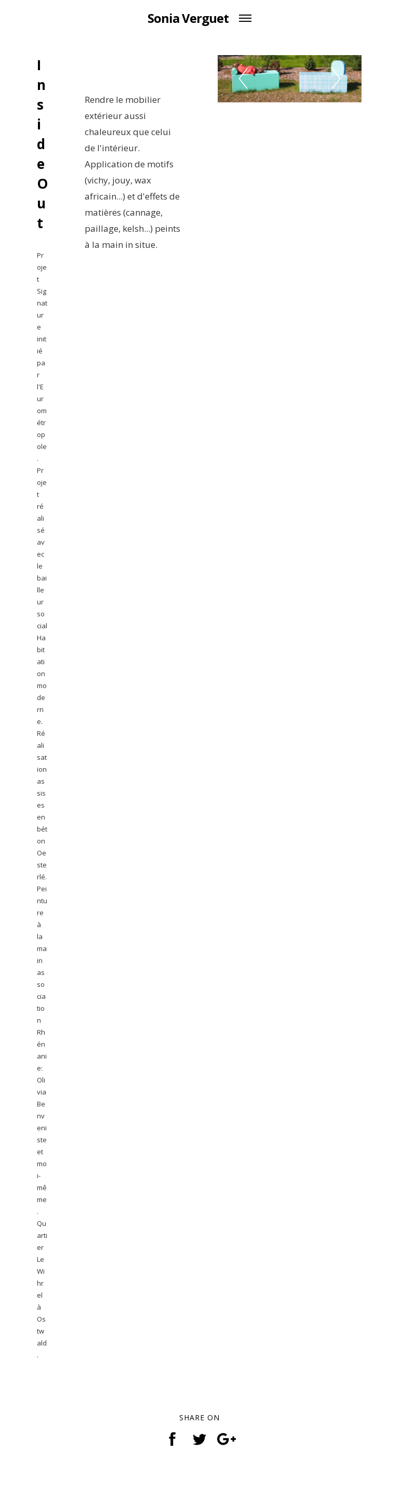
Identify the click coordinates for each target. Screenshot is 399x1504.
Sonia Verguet (188, 18)
